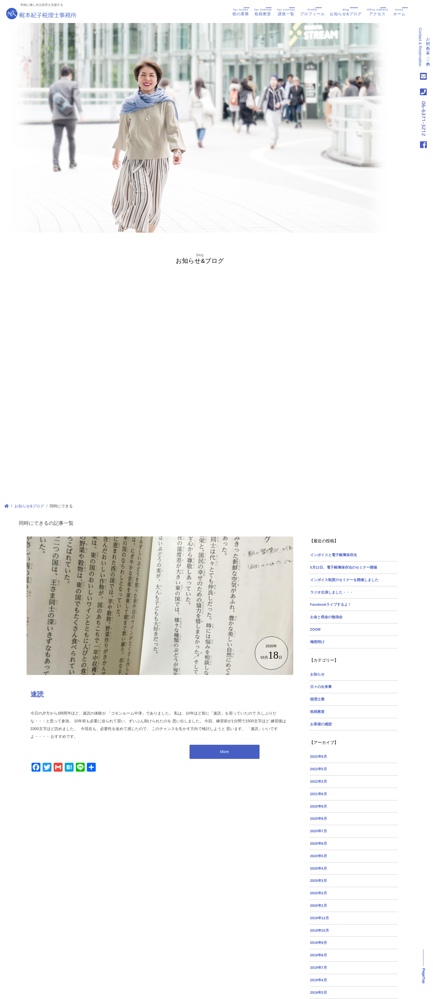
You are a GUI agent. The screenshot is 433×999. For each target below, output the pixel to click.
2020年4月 (318, 868)
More (224, 751)
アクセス (377, 11)
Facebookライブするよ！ (331, 605)
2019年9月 (318, 943)
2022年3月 (318, 782)
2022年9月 (318, 757)
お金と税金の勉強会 (326, 617)
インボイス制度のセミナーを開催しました (344, 580)
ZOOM (315, 629)
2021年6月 (318, 794)
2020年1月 (318, 906)
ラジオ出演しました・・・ (331, 592)
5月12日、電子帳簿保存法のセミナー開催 (343, 567)
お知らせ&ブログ (346, 11)
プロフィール (312, 11)
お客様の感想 (321, 724)
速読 (37, 694)
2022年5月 (318, 769)
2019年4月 (318, 980)
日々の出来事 (321, 687)
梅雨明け (317, 642)
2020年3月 (318, 881)
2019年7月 (318, 968)
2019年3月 (318, 993)
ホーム (399, 11)
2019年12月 (319, 918)
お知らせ (317, 674)
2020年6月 (318, 844)
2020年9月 (318, 806)
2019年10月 (319, 931)
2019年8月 (318, 955)
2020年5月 (318, 856)
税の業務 (240, 11)
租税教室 (263, 11)
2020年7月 (318, 831)
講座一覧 (286, 11)
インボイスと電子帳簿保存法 (333, 555)
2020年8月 (318, 819)
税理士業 (317, 699)
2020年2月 (318, 893)
